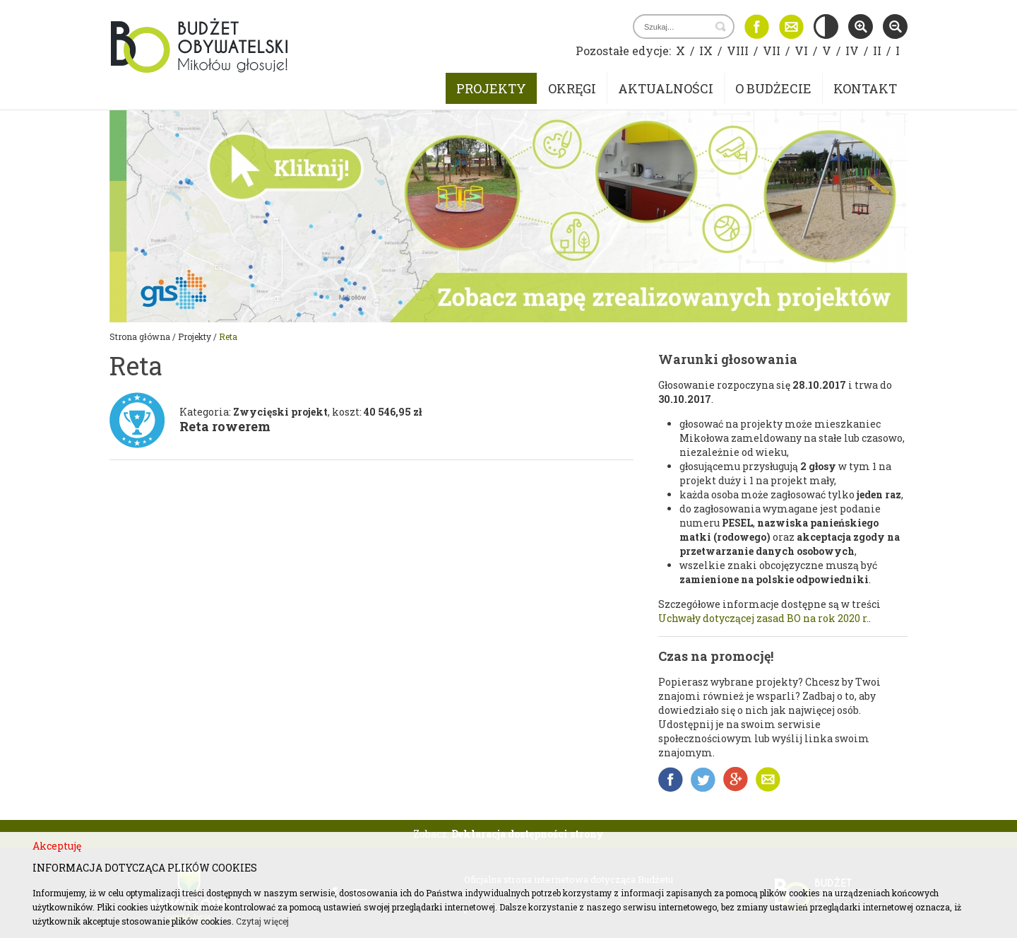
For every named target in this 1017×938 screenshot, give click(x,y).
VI (801, 50)
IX (706, 50)
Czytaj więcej (262, 921)
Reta (228, 336)
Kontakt (865, 88)
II (877, 50)
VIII (738, 50)
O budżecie (773, 88)
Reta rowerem (224, 426)
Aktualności (665, 88)
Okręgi (572, 88)
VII (771, 50)
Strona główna (139, 336)
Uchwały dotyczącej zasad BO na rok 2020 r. (763, 618)
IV (852, 50)
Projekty (491, 88)
